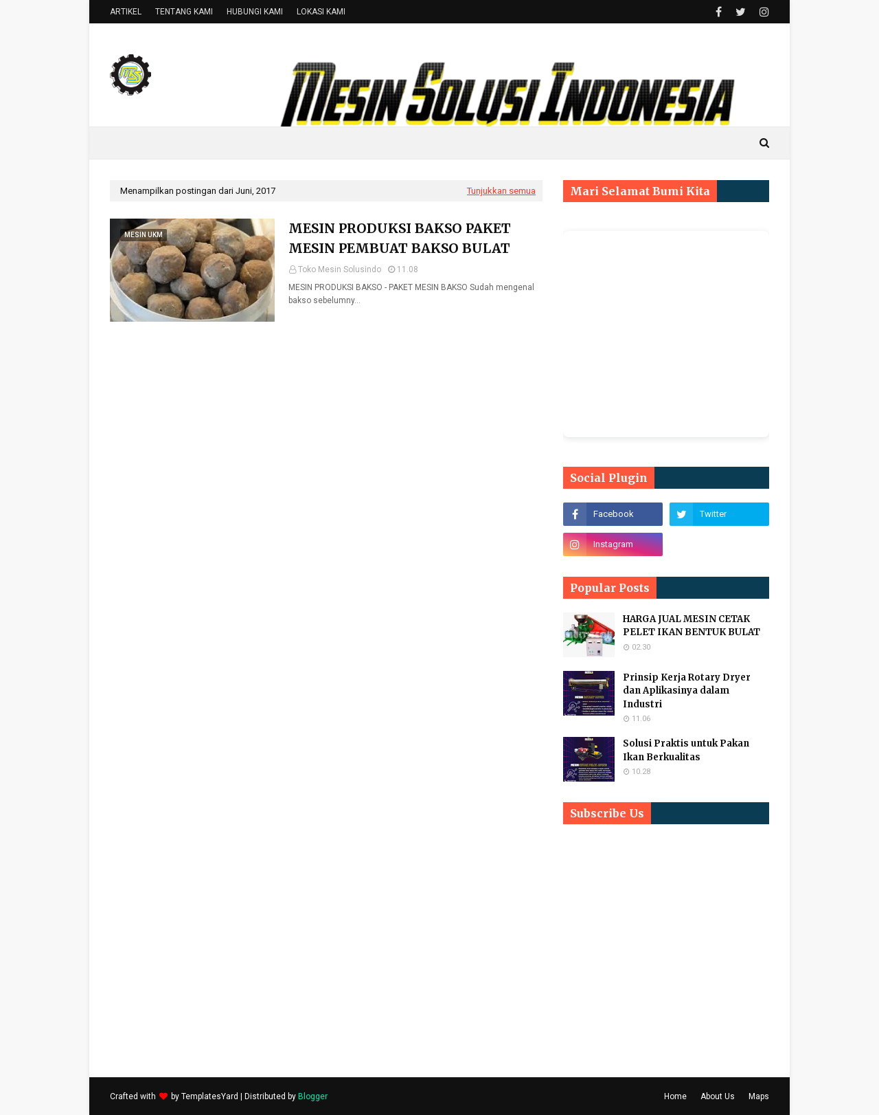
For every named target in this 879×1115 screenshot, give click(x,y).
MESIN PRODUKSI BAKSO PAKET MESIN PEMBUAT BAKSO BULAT (399, 238)
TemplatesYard (209, 1096)
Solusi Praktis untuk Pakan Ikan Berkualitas (686, 750)
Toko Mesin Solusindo (339, 269)
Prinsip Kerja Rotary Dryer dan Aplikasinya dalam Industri (687, 691)
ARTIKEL (125, 11)
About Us (717, 1096)
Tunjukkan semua (501, 191)
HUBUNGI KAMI (255, 11)
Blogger (313, 1096)
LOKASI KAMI (321, 11)
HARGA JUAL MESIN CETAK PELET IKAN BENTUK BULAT (691, 626)
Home (675, 1096)
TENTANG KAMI (184, 11)
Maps (759, 1096)
